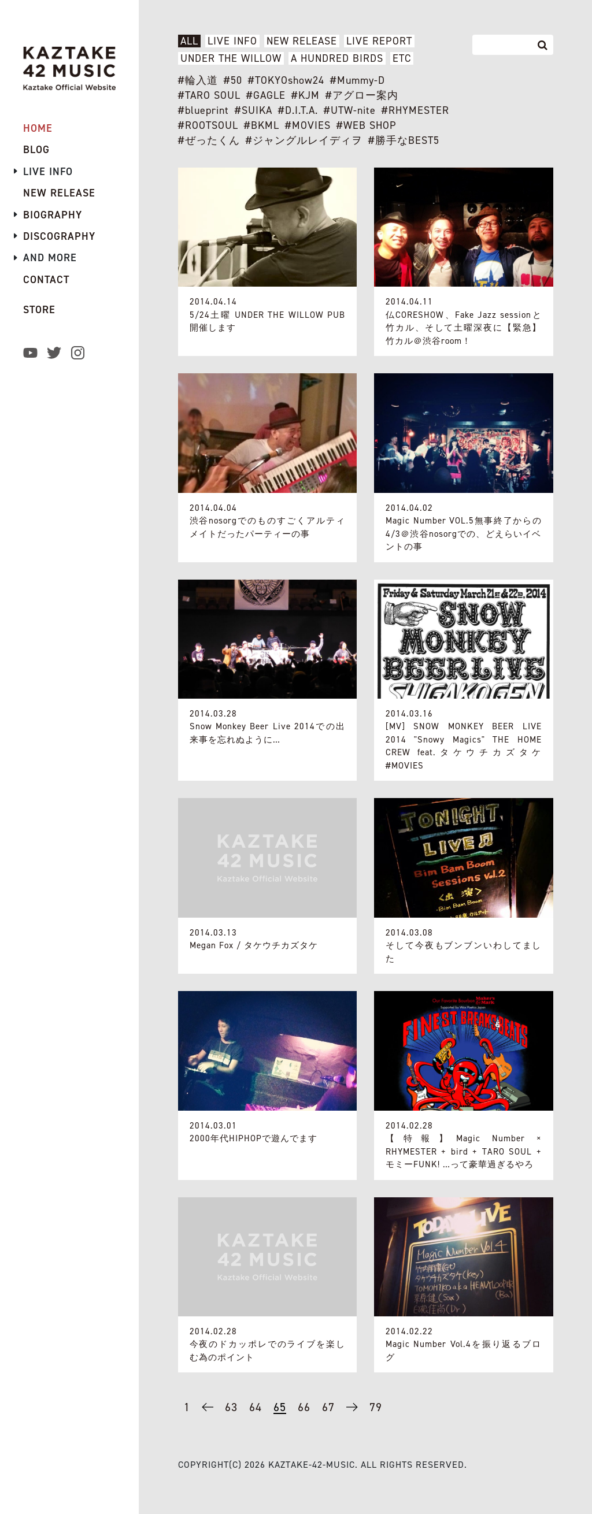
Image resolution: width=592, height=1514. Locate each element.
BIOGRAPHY (52, 215)
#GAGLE (266, 95)
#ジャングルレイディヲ (304, 140)
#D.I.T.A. (298, 110)
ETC (402, 58)
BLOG (36, 150)
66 (304, 1407)
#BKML (261, 125)
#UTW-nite (350, 110)
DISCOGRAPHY (59, 236)
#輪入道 (198, 80)
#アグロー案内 (361, 95)
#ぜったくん (209, 140)
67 (328, 1407)
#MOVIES (308, 125)
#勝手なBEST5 (403, 140)
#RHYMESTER (415, 110)
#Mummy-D (357, 80)
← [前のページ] (207, 1412)
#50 (233, 80)
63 (231, 1407)
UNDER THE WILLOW (231, 58)
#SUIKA (253, 110)
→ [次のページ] (352, 1412)
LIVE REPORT (379, 41)
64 (255, 1407)
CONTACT (46, 280)
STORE (39, 310)
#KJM (305, 95)
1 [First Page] (187, 1407)
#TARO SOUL (209, 95)
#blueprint (203, 110)
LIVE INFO (232, 41)
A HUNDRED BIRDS (337, 58)
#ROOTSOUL (208, 125)
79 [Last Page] (375, 1407)
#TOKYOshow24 (286, 80)
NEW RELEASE (302, 41)
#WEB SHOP (366, 125)
